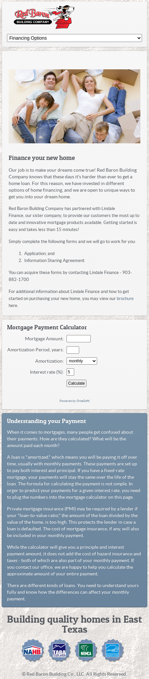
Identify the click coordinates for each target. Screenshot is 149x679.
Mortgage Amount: (45, 338)
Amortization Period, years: (36, 349)
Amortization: (50, 361)
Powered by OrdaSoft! (75, 401)
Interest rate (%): (48, 372)
